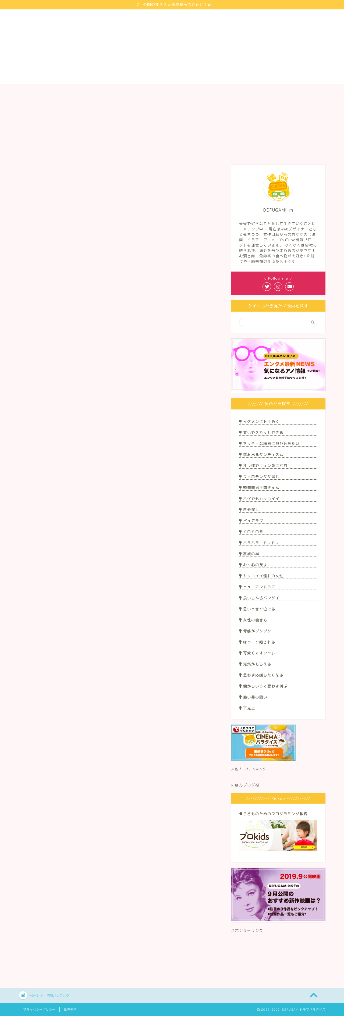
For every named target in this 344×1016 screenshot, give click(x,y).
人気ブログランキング (248, 769)
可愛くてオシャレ (257, 652)
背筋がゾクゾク (255, 630)
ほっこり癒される (257, 641)
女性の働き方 (253, 619)
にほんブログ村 (245, 784)
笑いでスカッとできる (261, 432)
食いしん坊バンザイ (259, 597)
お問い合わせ (294, 91)
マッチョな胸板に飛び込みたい (269, 443)
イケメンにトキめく (259, 421)
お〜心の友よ (253, 564)
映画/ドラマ (110, 91)
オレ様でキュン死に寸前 (263, 465)
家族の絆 (249, 553)
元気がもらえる (255, 663)
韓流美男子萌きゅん (259, 487)
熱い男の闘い (253, 697)
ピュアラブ (251, 520)
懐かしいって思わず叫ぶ (263, 686)
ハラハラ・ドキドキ (259, 542)
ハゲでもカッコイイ (259, 498)
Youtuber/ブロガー (172, 91)
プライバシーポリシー (39, 1009)
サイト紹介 (49, 91)
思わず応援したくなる (261, 675)
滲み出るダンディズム (261, 454)
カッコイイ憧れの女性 (261, 575)
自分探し (249, 509)
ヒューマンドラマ (257, 586)
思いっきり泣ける (257, 608)
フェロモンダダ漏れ (259, 476)
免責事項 (70, 1009)
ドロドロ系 (251, 531)
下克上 (247, 708)
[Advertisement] (278, 954)
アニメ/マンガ (234, 91)
